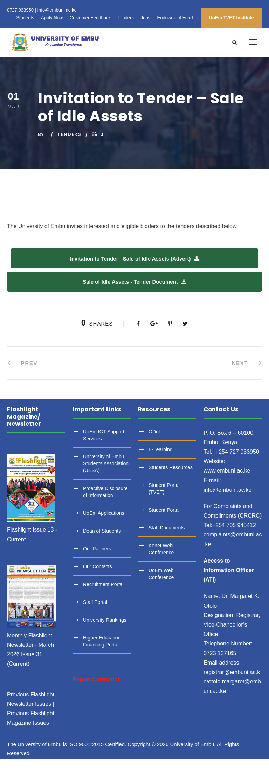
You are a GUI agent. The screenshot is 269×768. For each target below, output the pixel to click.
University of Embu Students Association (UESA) (106, 472)
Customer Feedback (90, 17)
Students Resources (171, 475)
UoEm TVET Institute (231, 17)
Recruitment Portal (103, 592)
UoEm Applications (103, 521)
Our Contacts (97, 575)
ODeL (155, 440)
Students (25, 17)
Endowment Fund (175, 17)
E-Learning (161, 458)
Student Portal (164, 518)
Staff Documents (167, 536)
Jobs (145, 17)
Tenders (126, 17)
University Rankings (104, 628)
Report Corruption (97, 688)
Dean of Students (102, 539)
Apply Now (52, 17)
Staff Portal (95, 610)
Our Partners (97, 557)
